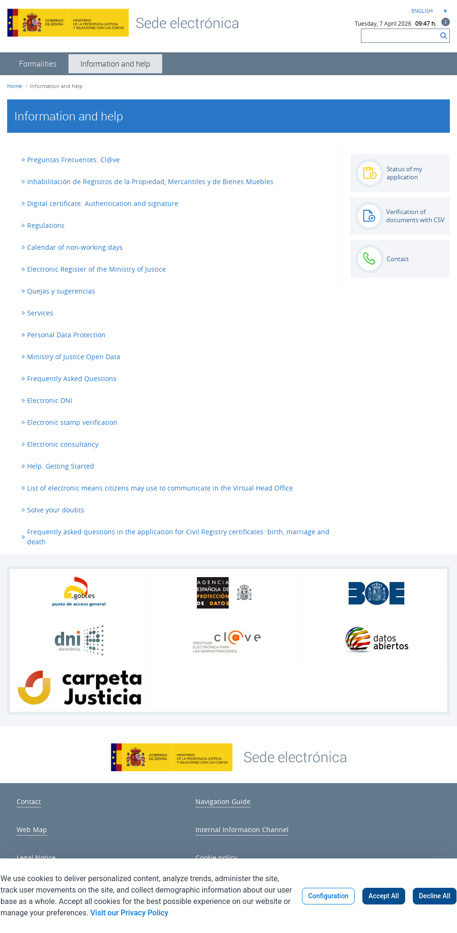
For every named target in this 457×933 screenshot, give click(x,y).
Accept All (384, 896)
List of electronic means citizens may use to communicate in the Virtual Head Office (160, 487)
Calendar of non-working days (75, 247)
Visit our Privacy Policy (129, 912)
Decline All (434, 896)
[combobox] (428, 11)
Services (40, 312)
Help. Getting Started (60, 466)
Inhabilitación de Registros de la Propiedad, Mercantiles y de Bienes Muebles (150, 181)
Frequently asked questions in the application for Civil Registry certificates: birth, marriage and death (178, 536)
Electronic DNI (49, 400)
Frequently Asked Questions (72, 378)
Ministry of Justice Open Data (73, 356)
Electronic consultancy (62, 444)
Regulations (46, 225)
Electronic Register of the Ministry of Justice (96, 269)
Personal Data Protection (66, 334)
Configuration (328, 896)
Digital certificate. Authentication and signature (102, 203)
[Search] (399, 35)
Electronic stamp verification (72, 422)
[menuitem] (37, 63)
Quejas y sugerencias (61, 290)
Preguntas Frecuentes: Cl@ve (73, 159)
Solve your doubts (55, 509)
